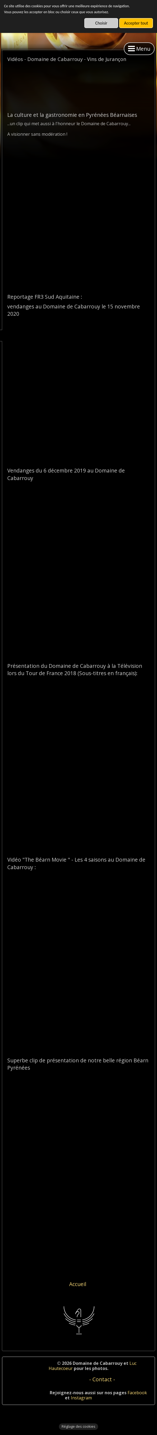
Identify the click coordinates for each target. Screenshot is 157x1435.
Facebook (137, 1393)
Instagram (81, 1398)
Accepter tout (136, 23)
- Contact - (102, 1379)
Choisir (101, 23)
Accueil (78, 1284)
